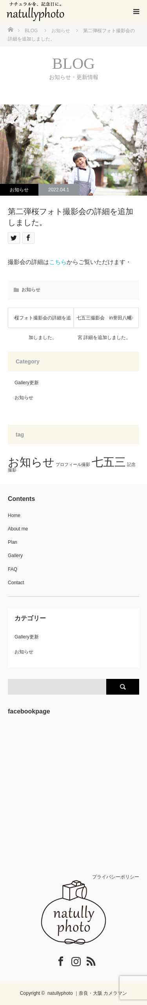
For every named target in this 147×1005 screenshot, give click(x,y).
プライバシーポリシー (115, 877)
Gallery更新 (27, 382)
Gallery (15, 555)
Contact (16, 582)
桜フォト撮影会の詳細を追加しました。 (43, 321)
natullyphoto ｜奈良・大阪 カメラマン (87, 993)
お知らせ (19, 190)
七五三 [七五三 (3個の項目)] (109, 461)
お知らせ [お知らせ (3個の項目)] (31, 461)
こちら (58, 262)
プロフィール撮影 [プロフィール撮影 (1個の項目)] (73, 464)
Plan (12, 542)
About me (18, 529)
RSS (86, 960)
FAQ (12, 569)
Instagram (71, 960)
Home (14, 515)
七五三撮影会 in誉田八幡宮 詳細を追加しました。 (104, 321)
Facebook (56, 960)
